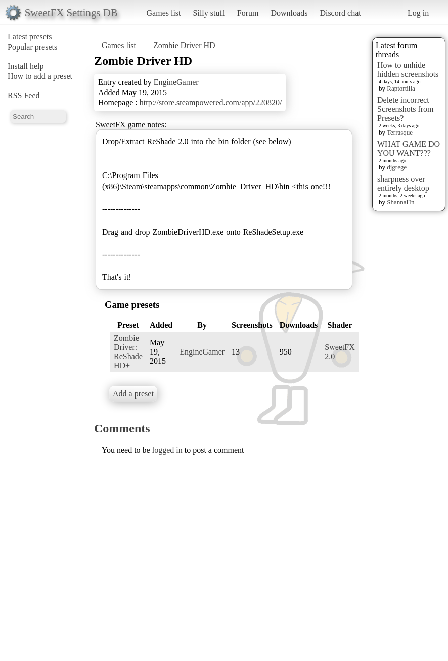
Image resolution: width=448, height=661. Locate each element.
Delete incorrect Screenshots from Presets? (405, 109)
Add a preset (133, 393)
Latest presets (30, 36)
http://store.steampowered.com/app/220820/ (211, 102)
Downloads (289, 13)
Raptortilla (401, 88)
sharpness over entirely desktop (403, 183)
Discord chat (340, 13)
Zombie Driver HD (184, 45)
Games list (164, 13)
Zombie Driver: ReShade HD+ (128, 352)
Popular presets (32, 46)
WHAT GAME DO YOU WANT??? (408, 148)
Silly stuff (209, 13)
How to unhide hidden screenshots (407, 69)
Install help (26, 66)
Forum (248, 13)
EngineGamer (176, 82)
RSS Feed (24, 95)
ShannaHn (400, 202)
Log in (418, 13)
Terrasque (400, 132)
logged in (167, 450)
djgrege (397, 167)
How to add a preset (40, 76)
